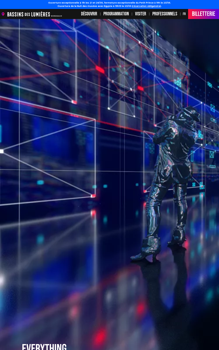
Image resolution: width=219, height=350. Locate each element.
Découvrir (89, 14)
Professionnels (164, 14)
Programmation (116, 14)
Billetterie (203, 14)
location (4, 14)
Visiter (140, 14)
